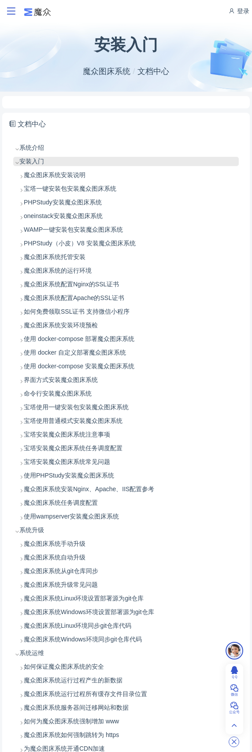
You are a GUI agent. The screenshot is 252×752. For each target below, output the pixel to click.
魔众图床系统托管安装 (54, 256)
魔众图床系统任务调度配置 (61, 502)
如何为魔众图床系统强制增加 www (71, 721)
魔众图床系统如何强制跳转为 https (71, 734)
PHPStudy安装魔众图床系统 (63, 202)
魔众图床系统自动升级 (54, 557)
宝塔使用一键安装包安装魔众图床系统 (76, 407)
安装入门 (31, 161)
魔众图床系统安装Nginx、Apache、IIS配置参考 (89, 489)
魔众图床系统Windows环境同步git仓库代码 (83, 639)
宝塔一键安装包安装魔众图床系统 (70, 188)
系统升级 (31, 529)
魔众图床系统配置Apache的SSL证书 (74, 297)
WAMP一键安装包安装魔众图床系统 (73, 229)
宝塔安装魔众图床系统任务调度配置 (73, 448)
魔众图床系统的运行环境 (58, 270)
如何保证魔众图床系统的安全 (64, 666)
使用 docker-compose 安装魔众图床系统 (79, 366)
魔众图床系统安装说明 (54, 174)
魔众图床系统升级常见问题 (61, 584)
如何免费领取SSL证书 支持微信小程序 (77, 311)
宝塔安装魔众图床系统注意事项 (67, 434)
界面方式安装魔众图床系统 (61, 379)
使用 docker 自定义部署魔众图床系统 (75, 352)
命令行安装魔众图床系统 (58, 393)
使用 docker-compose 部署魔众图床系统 (79, 338)
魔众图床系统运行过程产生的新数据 (73, 680)
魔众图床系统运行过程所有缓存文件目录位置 (85, 693)
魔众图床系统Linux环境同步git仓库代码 (77, 625)
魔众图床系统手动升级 (54, 543)
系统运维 (31, 652)
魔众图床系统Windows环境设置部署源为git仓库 (89, 611)
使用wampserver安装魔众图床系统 (71, 516)
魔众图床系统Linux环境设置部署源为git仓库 (84, 598)
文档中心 (153, 71)
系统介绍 (31, 147)
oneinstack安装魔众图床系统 (63, 215)
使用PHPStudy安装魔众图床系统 (69, 475)
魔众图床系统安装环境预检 (61, 325)
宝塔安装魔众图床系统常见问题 (67, 461)
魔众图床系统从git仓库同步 (61, 570)
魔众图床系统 (106, 71)
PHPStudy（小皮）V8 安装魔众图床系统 (80, 243)
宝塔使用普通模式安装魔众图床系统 (73, 420)
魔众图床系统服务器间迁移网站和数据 (76, 707)
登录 (238, 11)
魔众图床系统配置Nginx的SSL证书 (71, 284)
